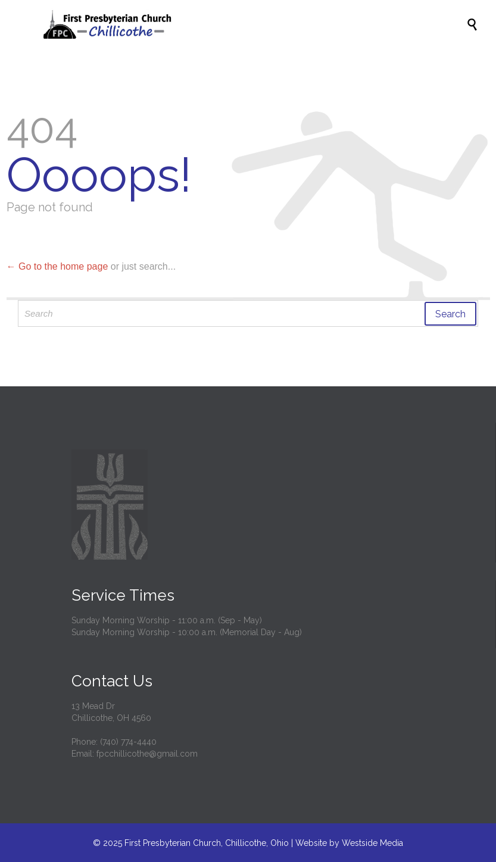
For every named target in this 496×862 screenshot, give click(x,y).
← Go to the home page (57, 266)
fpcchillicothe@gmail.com (147, 753)
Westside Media (372, 843)
